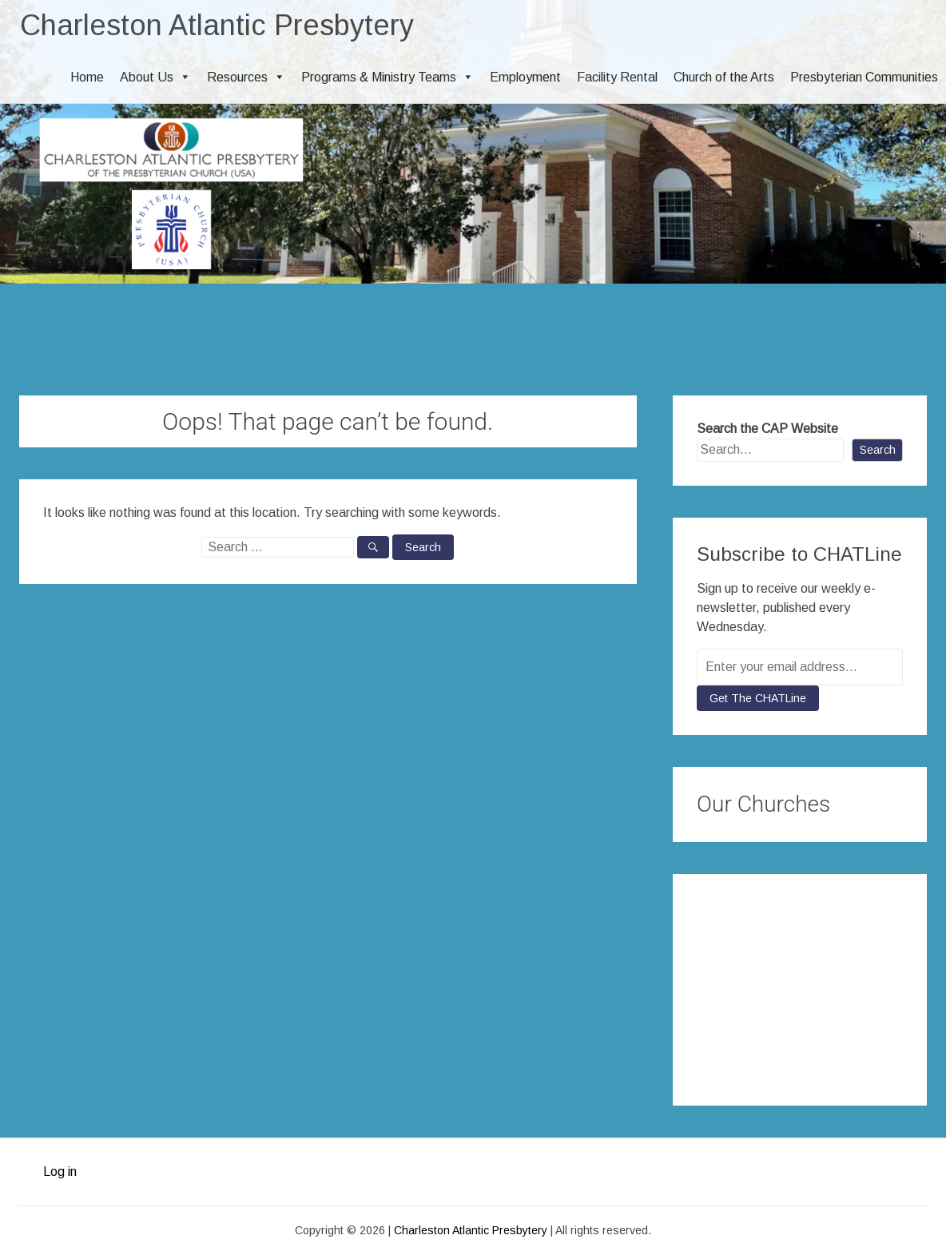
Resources (246, 77)
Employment (525, 77)
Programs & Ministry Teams (387, 77)
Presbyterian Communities (864, 77)
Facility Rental (617, 77)
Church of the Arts (724, 77)
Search (878, 449)
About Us (155, 77)
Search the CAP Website (767, 428)
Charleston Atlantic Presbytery (217, 25)
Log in (60, 1171)
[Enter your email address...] (800, 667)
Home (87, 77)
